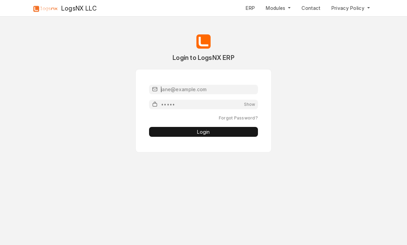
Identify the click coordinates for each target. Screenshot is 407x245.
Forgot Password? (238, 117)
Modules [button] (276, 8)
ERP (250, 8)
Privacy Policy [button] (348, 8)
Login (203, 132)
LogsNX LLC (64, 9)
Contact (311, 8)
